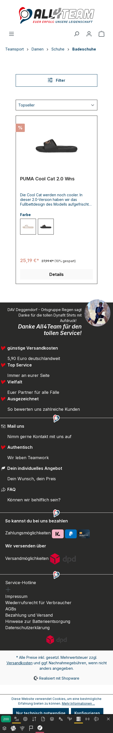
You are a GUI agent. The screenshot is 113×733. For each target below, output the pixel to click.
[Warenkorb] (101, 34)
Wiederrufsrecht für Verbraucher (38, 602)
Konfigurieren (87, 713)
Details (56, 274)
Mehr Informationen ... (78, 703)
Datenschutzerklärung (27, 627)
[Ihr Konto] (89, 34)
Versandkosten (20, 663)
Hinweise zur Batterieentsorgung (37, 621)
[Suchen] (76, 34)
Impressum (16, 596)
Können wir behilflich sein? (34, 499)
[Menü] (11, 34)
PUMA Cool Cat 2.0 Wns (47, 178)
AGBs (10, 608)
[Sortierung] (56, 105)
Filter (56, 80)
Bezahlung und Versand (29, 615)
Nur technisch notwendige (41, 713)
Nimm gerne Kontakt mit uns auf (39, 436)
